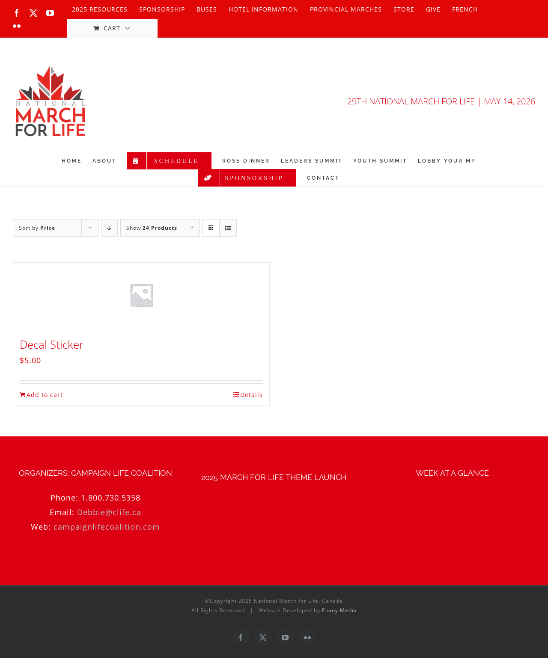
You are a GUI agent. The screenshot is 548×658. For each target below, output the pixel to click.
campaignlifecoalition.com (107, 527)
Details (251, 395)
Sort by (37, 227)
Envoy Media (339, 610)
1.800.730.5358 (110, 497)
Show (151, 227)
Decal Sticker (51, 344)
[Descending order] (109, 228)
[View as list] (228, 227)
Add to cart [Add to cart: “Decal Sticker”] (45, 395)
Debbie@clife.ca (109, 512)
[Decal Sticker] (141, 295)
